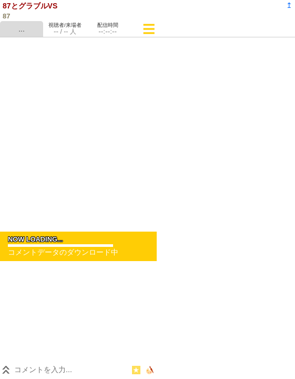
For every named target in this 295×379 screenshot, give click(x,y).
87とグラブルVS (30, 6)
